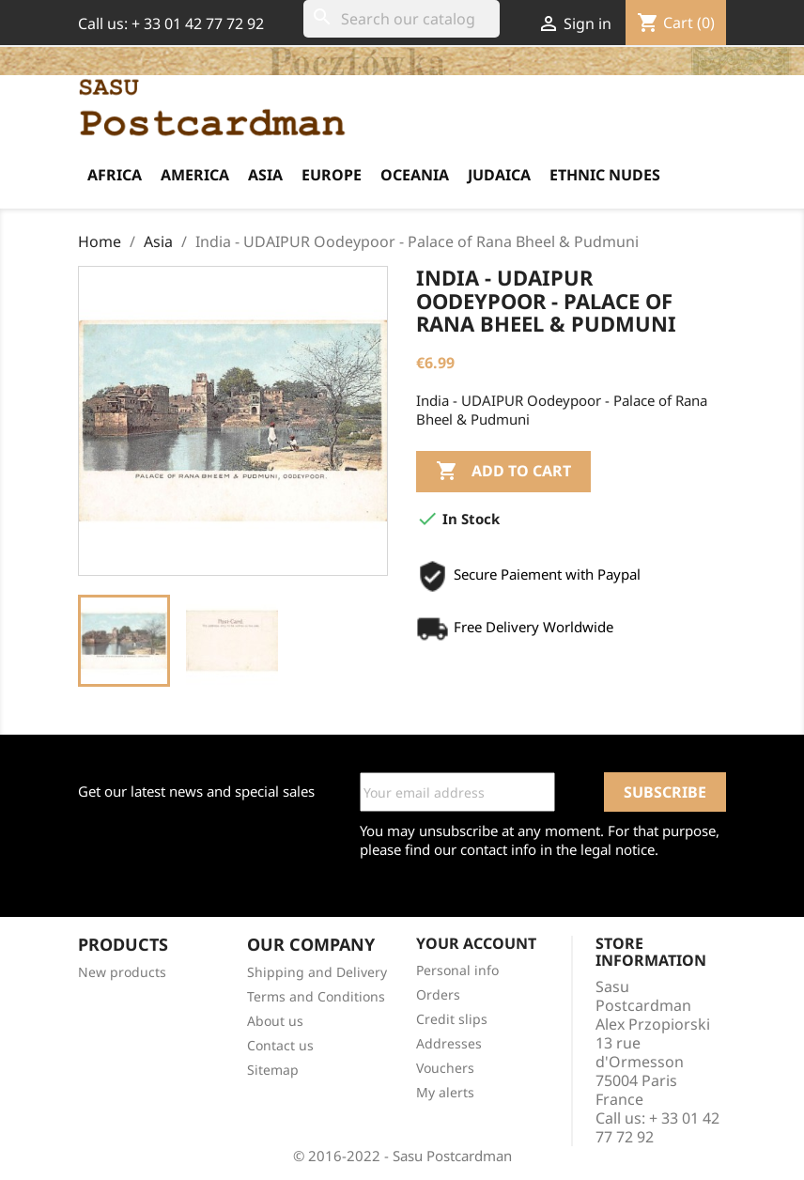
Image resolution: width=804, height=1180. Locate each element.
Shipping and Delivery (317, 972)
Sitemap (273, 1070)
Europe (332, 174)
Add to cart (503, 471)
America (195, 174)
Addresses (449, 1043)
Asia (265, 174)
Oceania (414, 174)
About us (275, 1021)
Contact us (280, 1045)
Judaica (499, 174)
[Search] (401, 19)
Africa (114, 174)
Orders (438, 994)
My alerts (445, 1092)
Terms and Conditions (316, 996)
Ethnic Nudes (604, 174)
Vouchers (445, 1068)
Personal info (457, 970)
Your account (476, 943)
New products (122, 972)
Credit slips (451, 1019)
